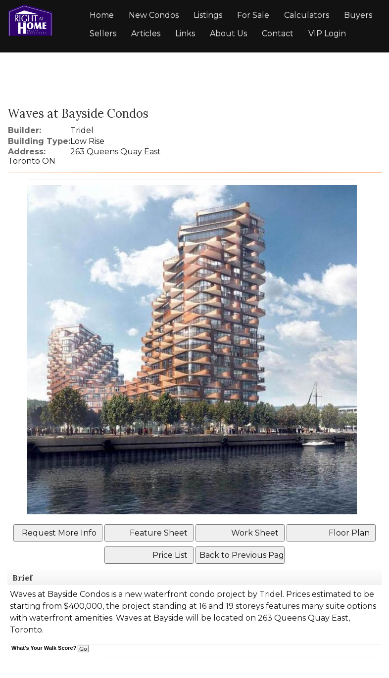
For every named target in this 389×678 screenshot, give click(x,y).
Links (185, 33)
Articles (145, 33)
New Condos (154, 15)
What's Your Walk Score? (50, 648)
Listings (208, 15)
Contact (277, 33)
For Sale (253, 15)
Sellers (103, 33)
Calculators (306, 15)
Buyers (358, 15)
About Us (228, 33)
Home (102, 15)
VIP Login (327, 33)
